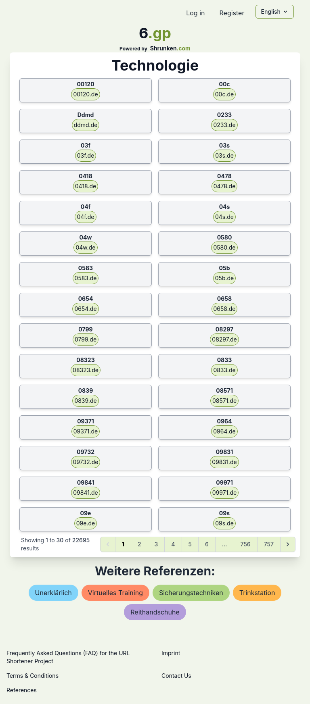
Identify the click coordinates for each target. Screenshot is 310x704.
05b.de (224, 278)
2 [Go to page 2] (139, 544)
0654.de (85, 308)
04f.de (85, 216)
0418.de (85, 186)
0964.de (224, 431)
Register (231, 13)
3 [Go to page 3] (156, 544)
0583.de (86, 278)
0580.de (224, 247)
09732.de (85, 461)
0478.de (225, 186)
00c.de (224, 94)
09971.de (224, 492)
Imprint (170, 653)
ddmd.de (86, 124)
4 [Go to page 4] (173, 544)
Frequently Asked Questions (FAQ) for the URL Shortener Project (68, 657)
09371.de (85, 431)
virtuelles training (115, 593)
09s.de (224, 523)
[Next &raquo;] (287, 544)
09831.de (224, 461)
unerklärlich (53, 593)
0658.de (225, 308)
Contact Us (176, 675)
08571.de (224, 400)
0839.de (85, 400)
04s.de (224, 216)
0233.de (224, 124)
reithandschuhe (155, 612)
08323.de (85, 370)
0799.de (85, 339)
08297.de (224, 339)
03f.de (85, 155)
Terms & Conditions (32, 675)
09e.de (85, 523)
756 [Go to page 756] (246, 544)
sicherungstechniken (191, 593)
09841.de (85, 492)
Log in (195, 13)
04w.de (85, 247)
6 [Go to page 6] (207, 544)
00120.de (85, 94)
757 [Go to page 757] (269, 544)
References (21, 690)
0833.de (224, 370)
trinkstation (257, 593)
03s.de (224, 155)
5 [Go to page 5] (190, 544)
